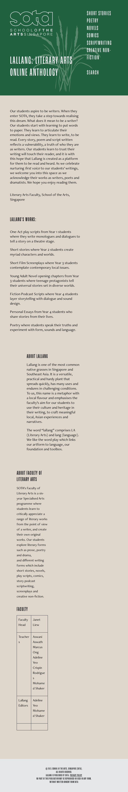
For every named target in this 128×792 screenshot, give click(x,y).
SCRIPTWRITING (99, 43)
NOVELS (93, 28)
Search (93, 73)
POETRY (92, 21)
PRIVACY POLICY (76, 775)
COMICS (93, 36)
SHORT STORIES (99, 13)
